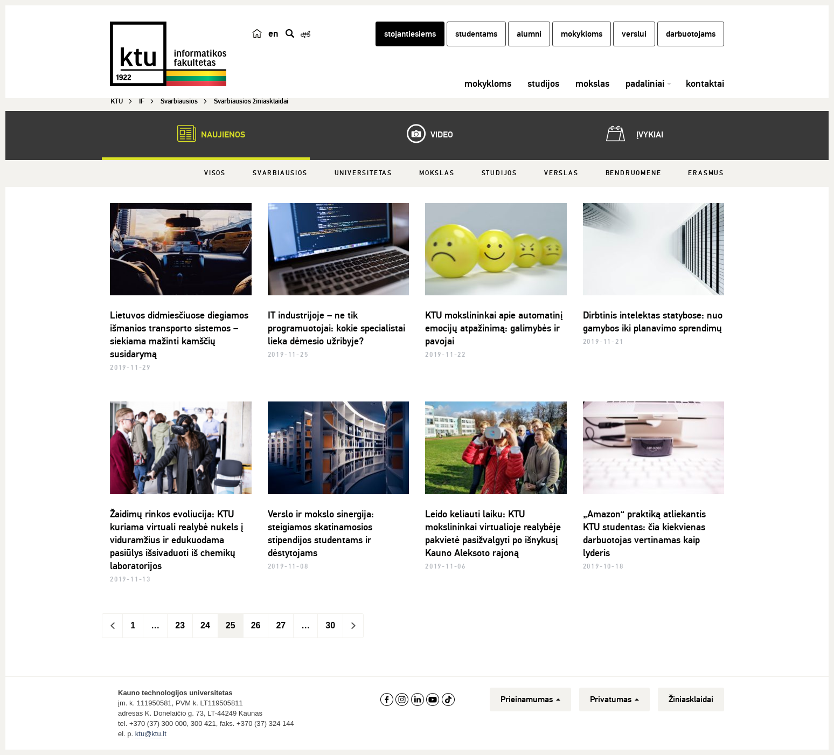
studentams (476, 34)
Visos (215, 173)
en (273, 33)
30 (330, 625)
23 (180, 625)
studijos (543, 83)
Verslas (561, 173)
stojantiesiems (410, 34)
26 (256, 625)
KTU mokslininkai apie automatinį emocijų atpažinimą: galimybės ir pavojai (493, 328)
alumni (529, 34)
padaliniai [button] (645, 83)
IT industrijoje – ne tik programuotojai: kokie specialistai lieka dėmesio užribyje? (336, 328)
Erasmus (706, 173)
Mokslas (437, 173)
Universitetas (363, 173)
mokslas (592, 83)
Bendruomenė (634, 173)
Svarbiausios (280, 173)
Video (424, 133)
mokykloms (581, 34)
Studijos (499, 173)
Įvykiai (632, 133)
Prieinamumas (530, 699)
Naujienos (205, 133)
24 (205, 625)
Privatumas (614, 699)
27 (281, 625)
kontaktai (705, 83)
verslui (634, 34)
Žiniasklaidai (691, 699)
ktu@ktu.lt (150, 734)
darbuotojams (690, 34)
